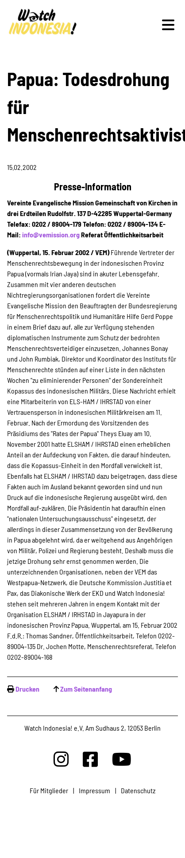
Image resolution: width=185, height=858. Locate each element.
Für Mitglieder (49, 790)
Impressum (94, 790)
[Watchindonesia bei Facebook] (90, 758)
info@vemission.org (51, 234)
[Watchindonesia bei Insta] (61, 758)
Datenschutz (138, 790)
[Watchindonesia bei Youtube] (121, 758)
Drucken (27, 689)
